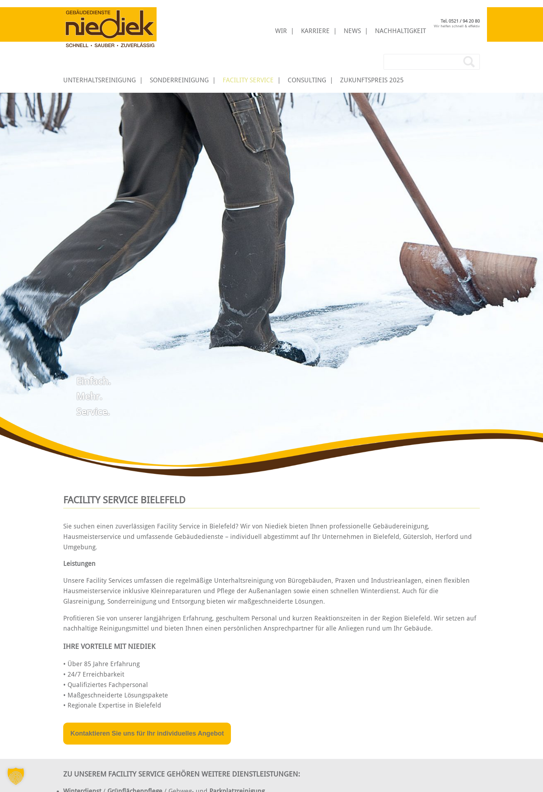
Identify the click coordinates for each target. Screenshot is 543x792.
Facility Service (248, 80)
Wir (281, 31)
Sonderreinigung (179, 80)
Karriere (315, 31)
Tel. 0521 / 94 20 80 (460, 21)
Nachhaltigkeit (400, 31)
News (352, 31)
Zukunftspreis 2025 (372, 80)
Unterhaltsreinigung (99, 80)
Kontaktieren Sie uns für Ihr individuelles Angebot (147, 733)
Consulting (307, 80)
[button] (16, 776)
